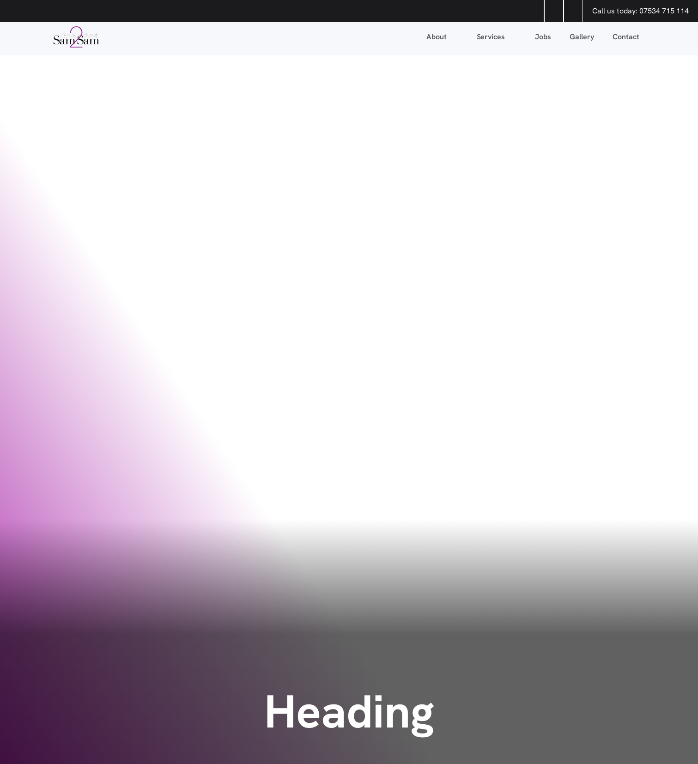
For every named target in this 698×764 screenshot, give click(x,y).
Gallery (582, 37)
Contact (626, 37)
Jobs (543, 37)
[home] (237, 37)
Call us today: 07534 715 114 (640, 11)
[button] (442, 37)
